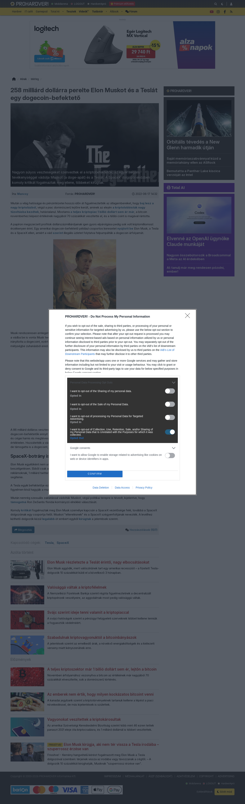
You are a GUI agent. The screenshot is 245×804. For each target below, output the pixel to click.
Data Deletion (101, 487)
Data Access (122, 487)
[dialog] (122, 402)
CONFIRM (95, 473)
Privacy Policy (144, 487)
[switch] (170, 391)
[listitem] (122, 383)
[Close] (188, 316)
